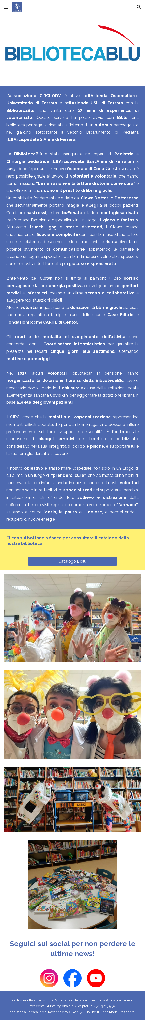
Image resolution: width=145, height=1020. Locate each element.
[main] (72, 307)
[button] (6, 7)
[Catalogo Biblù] (72, 561)
